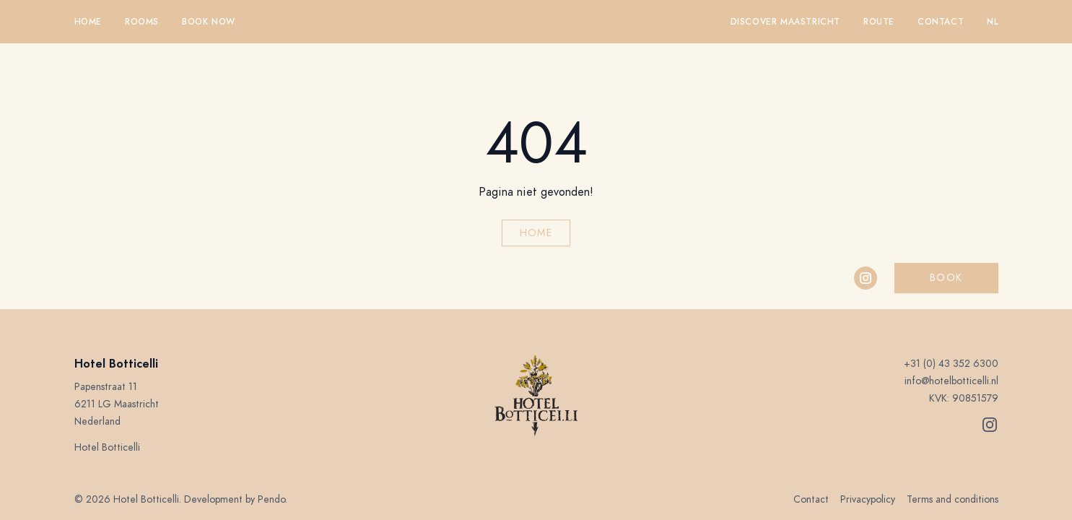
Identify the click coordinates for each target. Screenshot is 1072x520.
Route (878, 21)
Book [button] (946, 278)
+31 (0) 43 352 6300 (951, 363)
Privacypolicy (867, 499)
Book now (208, 21)
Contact (941, 21)
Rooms (142, 21)
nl (992, 21)
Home (88, 21)
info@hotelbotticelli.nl (951, 381)
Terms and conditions (952, 499)
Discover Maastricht (785, 21)
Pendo (271, 499)
